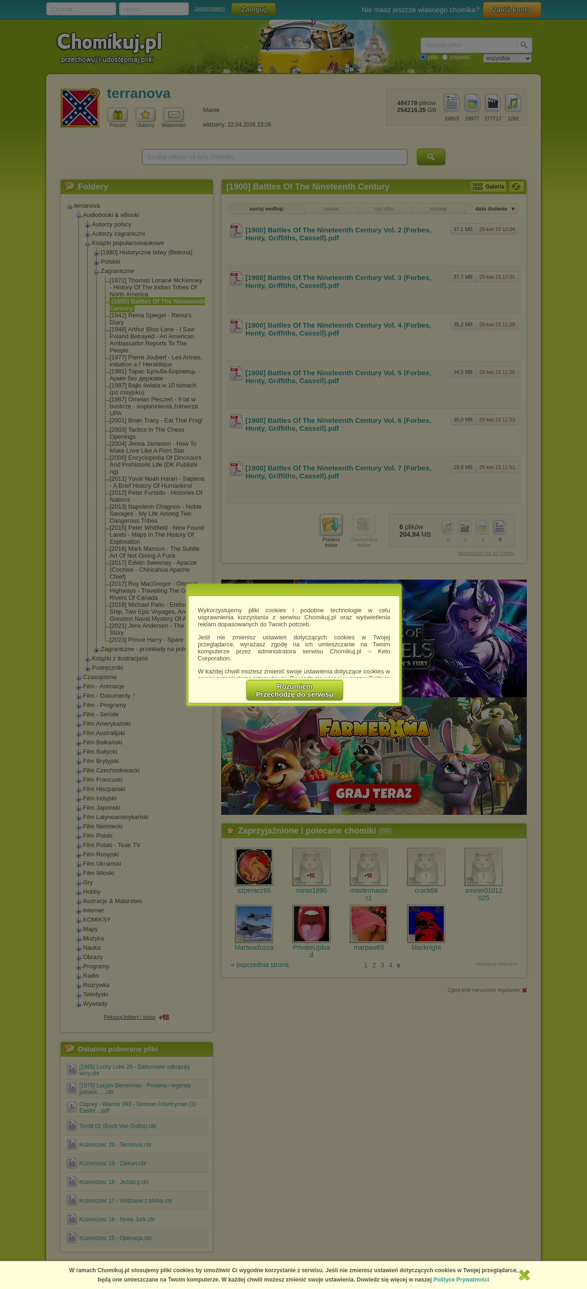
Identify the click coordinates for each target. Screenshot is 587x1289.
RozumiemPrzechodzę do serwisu (295, 690)
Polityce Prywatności (461, 1279)
